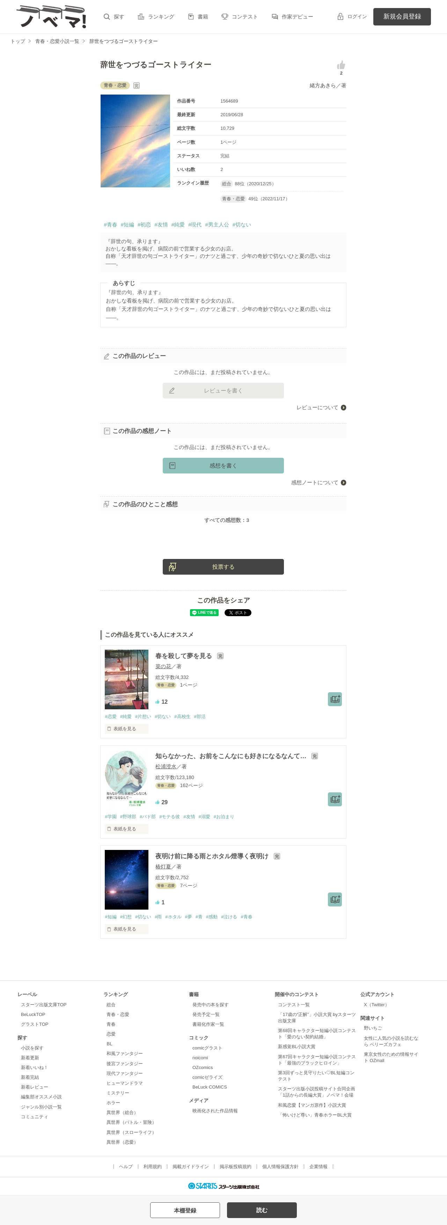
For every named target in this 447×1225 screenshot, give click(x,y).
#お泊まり (224, 816)
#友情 (161, 224)
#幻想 (126, 916)
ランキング (161, 17)
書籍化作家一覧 (208, 1024)
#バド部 (148, 816)
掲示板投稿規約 (235, 1166)
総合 (111, 1004)
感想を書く (223, 466)
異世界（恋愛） (122, 1142)
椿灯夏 (163, 866)
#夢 (188, 916)
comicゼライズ (207, 1077)
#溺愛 (204, 816)
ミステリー (118, 1093)
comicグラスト (207, 1048)
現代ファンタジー (125, 1073)
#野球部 (128, 816)
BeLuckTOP (33, 1014)
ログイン (357, 16)
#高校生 (182, 716)
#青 (199, 916)
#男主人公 (217, 224)
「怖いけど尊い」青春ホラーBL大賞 (315, 1115)
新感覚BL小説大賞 (296, 1046)
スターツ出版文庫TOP (43, 1004)
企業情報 (318, 1166)
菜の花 (163, 666)
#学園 (110, 816)
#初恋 (144, 224)
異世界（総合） (122, 1112)
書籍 (203, 17)
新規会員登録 (402, 16)
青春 (111, 1024)
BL (109, 1043)
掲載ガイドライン (191, 1166)
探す (119, 17)
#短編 (127, 224)
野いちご (373, 1028)
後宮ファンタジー (125, 1063)
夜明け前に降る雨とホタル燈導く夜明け (212, 856)
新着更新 (30, 1057)
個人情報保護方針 (280, 1166)
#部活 (200, 716)
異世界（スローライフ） (131, 1132)
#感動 (212, 916)
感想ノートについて (314, 482)
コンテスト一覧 (294, 1004)
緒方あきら (323, 85)
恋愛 (111, 1034)
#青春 (110, 224)
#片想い (143, 716)
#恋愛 (110, 716)
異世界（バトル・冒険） (131, 1122)
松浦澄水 (165, 766)
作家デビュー (297, 17)
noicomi (200, 1057)
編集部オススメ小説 (41, 1096)
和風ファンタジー (125, 1053)
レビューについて (317, 407)
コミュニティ (34, 1116)
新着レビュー (34, 1087)
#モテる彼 (169, 816)
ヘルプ (126, 1166)
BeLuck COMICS (209, 1087)
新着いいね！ (34, 1067)
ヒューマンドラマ (125, 1083)
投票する (223, 567)
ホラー (113, 1102)
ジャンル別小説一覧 (41, 1107)
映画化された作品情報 (215, 1110)
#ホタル (173, 916)
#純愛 (178, 224)
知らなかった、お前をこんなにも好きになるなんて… (231, 756)
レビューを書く (223, 391)
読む (262, 1210)
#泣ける (229, 916)
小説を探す (32, 1048)
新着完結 (30, 1077)
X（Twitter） (376, 1004)
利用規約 (153, 1166)
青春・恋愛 (118, 1014)
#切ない (242, 224)
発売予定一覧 (206, 1014)
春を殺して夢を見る (184, 655)
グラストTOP (34, 1024)
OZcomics (202, 1067)
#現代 (194, 224)
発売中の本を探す (210, 1004)
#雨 (158, 916)
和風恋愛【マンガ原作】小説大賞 (312, 1105)
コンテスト (245, 17)
